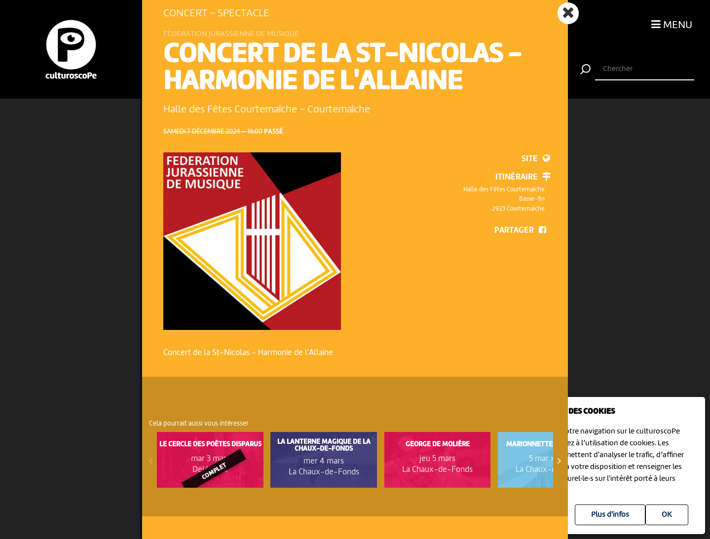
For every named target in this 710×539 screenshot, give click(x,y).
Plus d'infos (610, 515)
